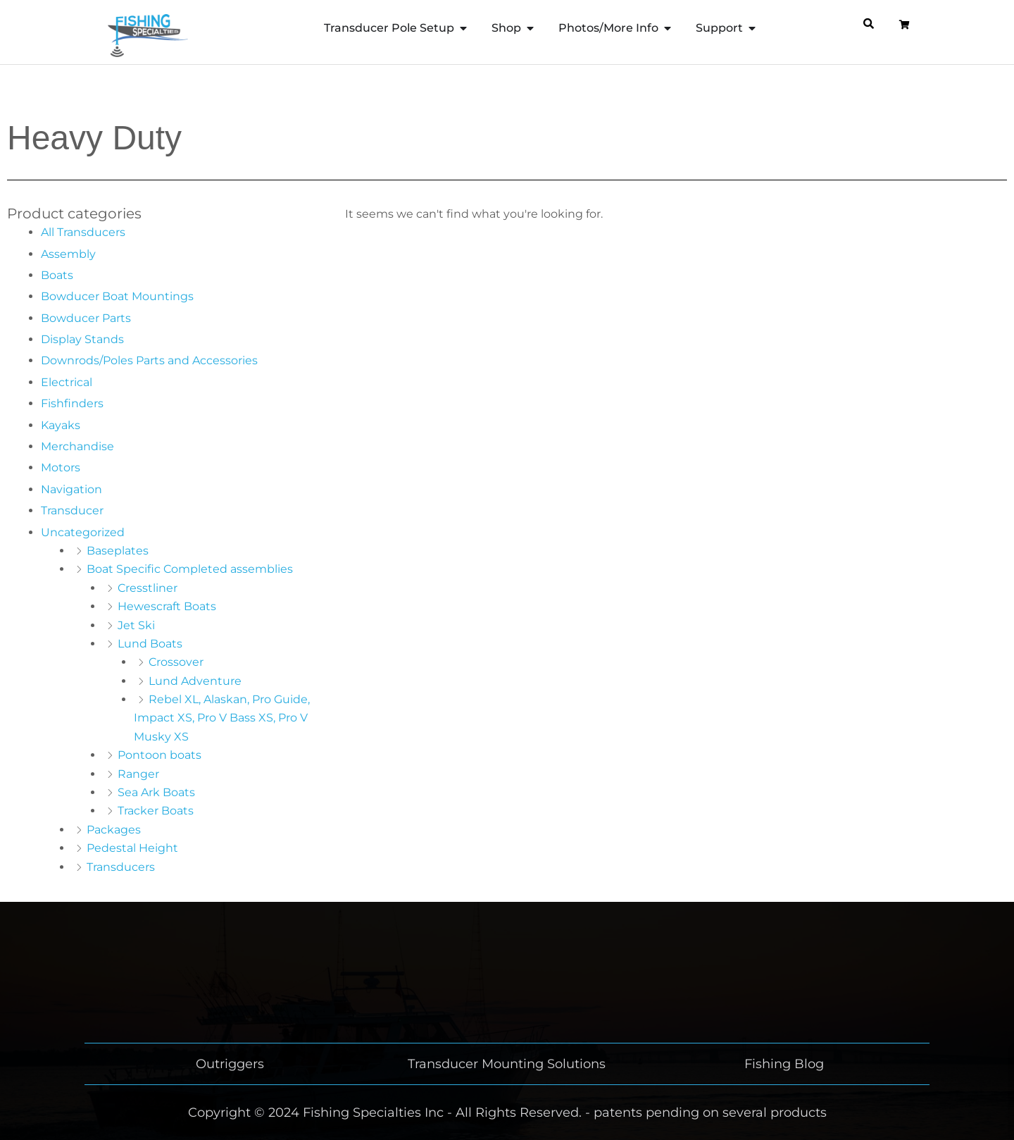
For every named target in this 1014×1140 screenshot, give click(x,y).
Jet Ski (136, 625)
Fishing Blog (784, 1064)
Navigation (71, 489)
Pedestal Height (132, 848)
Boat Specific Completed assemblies (190, 569)
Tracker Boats (156, 810)
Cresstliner (147, 588)
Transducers (121, 867)
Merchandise (77, 446)
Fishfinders (72, 403)
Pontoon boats (159, 755)
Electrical (66, 382)
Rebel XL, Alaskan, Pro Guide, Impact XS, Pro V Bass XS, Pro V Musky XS (222, 718)
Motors (60, 467)
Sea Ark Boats (156, 792)
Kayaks (60, 425)
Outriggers (230, 1064)
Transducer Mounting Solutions (507, 1064)
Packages (114, 829)
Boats (57, 275)
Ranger (138, 774)
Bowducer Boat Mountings (117, 296)
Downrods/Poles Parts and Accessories (149, 360)
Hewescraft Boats (167, 606)
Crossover (176, 662)
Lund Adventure (195, 681)
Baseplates (118, 550)
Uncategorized (83, 532)
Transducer (72, 510)
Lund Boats (150, 643)
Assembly (68, 254)
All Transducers (83, 232)
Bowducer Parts (86, 318)
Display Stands (82, 339)
